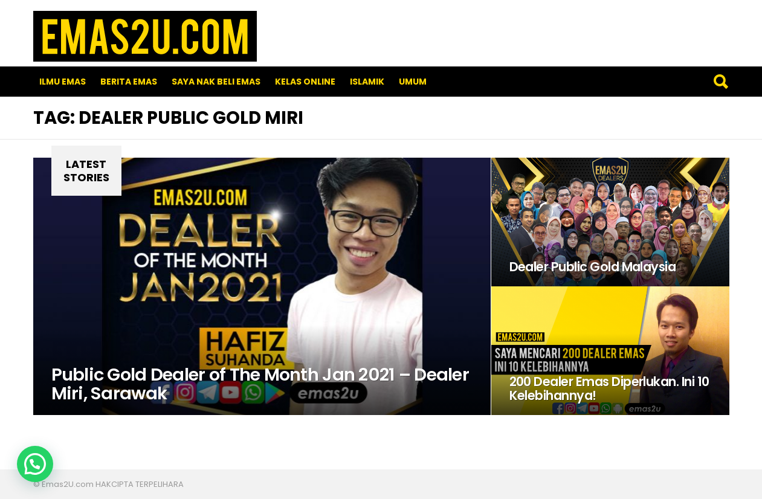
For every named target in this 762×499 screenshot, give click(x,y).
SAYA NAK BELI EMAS (216, 82)
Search (720, 81)
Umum (413, 82)
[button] (35, 464)
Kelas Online (305, 82)
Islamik (367, 82)
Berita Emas (128, 82)
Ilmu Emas (62, 82)
